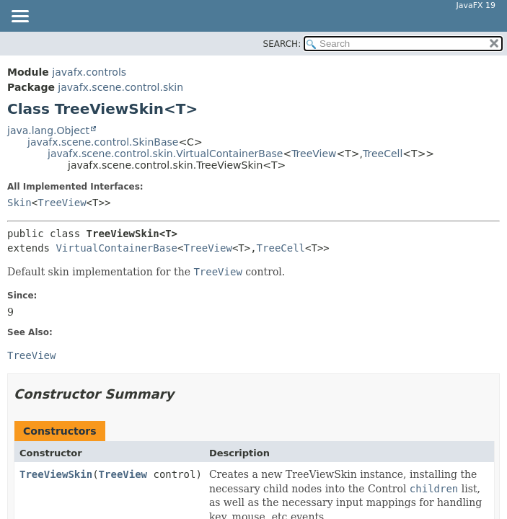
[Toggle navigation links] (19, 17)
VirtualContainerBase (116, 248)
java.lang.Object (48, 130)
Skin (19, 202)
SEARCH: (282, 44)
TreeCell (382, 153)
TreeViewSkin (55, 474)
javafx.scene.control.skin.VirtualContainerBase (165, 153)
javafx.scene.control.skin (120, 87)
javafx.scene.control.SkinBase (102, 142)
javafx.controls (89, 72)
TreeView (313, 153)
